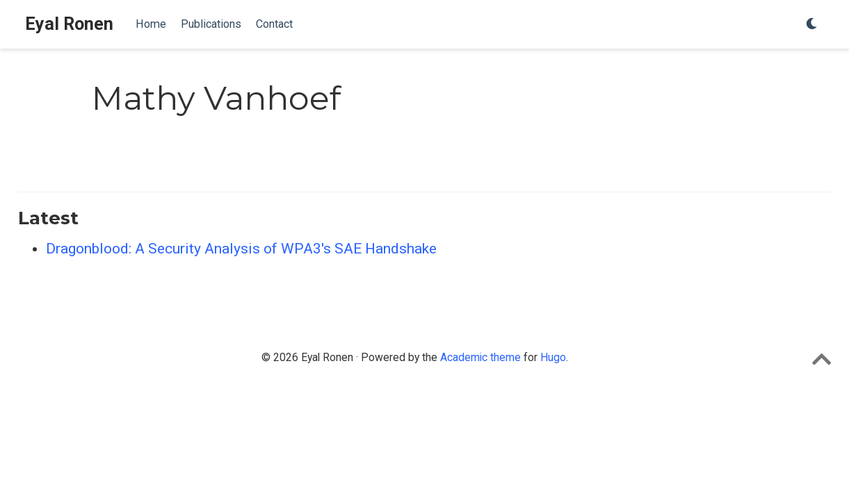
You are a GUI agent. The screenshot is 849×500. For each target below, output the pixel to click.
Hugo (553, 357)
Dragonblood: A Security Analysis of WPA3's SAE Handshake (241, 248)
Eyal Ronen (69, 24)
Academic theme (480, 357)
